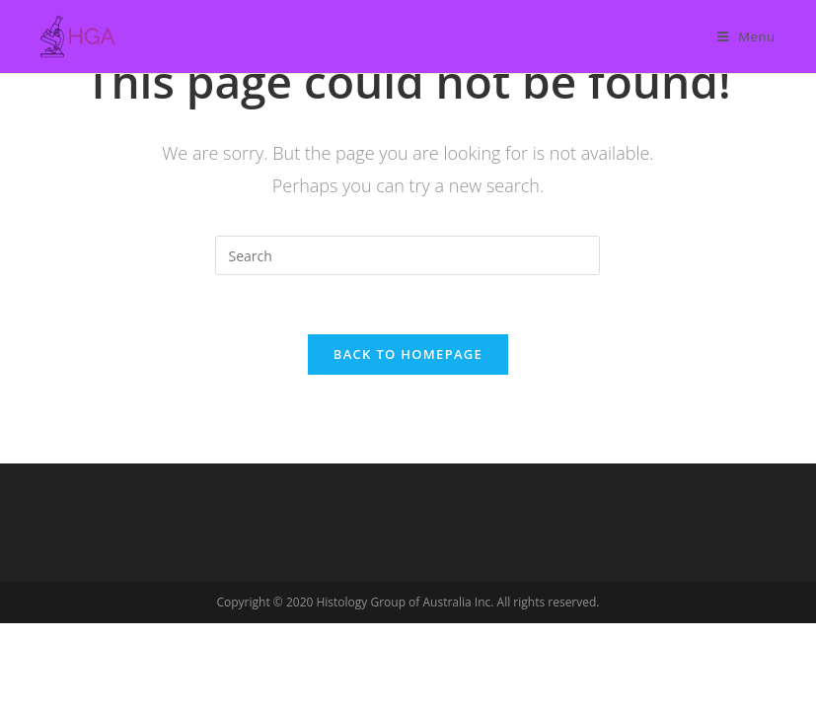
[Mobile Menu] (746, 36)
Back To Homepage (408, 354)
